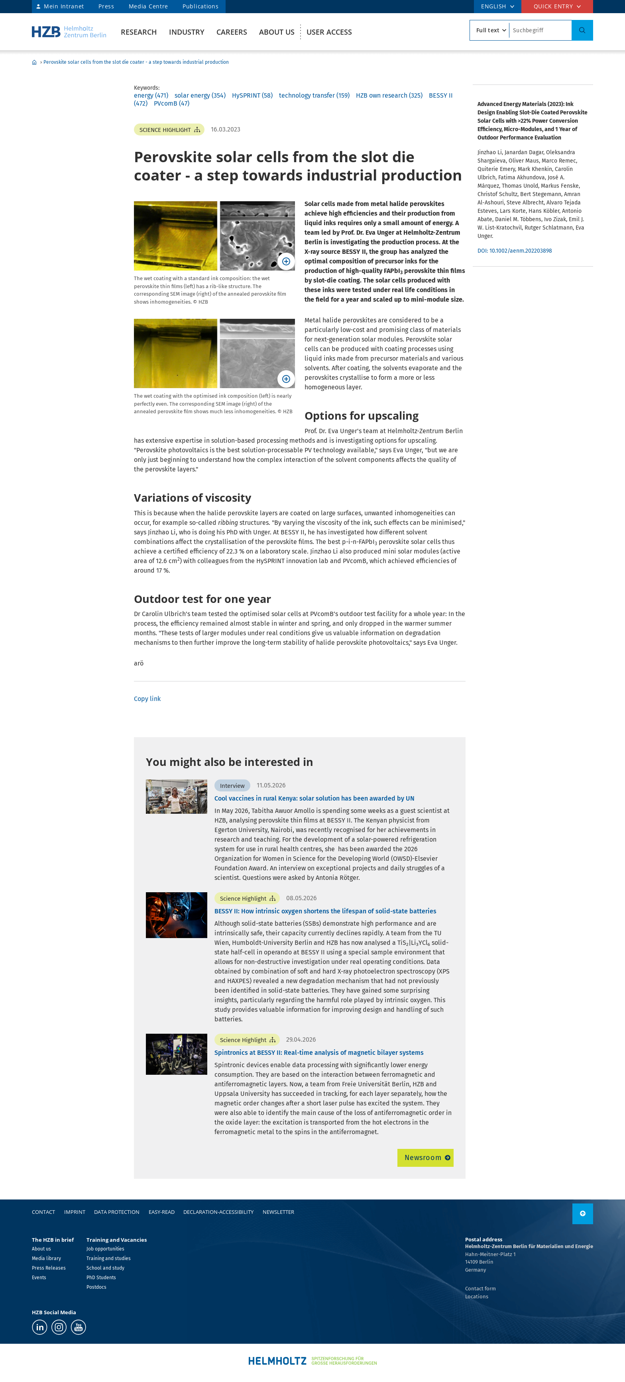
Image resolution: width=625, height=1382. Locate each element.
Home (34, 62)
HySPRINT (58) (252, 95)
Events (39, 1277)
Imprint (74, 1211)
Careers (231, 32)
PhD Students (101, 1277)
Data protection (117, 1211)
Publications (200, 6)
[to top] (582, 1213)
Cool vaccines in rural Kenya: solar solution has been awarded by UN (314, 798)
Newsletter (278, 1211)
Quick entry (553, 6)
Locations (476, 1297)
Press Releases (49, 1268)
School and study (105, 1268)
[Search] (582, 30)
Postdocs (96, 1287)
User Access (329, 32)
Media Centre (148, 6)
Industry (186, 32)
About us (277, 32)
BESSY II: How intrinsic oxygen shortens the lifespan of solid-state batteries (325, 911)
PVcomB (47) (171, 103)
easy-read (162, 1211)
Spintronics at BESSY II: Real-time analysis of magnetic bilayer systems (319, 1052)
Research (139, 32)
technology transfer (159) (314, 95)
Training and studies (108, 1258)
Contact (43, 1211)
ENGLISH (493, 6)
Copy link (147, 699)
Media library (46, 1258)
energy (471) (151, 95)
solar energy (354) (200, 95)
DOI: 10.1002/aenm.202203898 (515, 250)
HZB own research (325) (389, 95)
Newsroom (423, 1157)
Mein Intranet (64, 6)
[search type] (489, 30)
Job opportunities (105, 1249)
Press (106, 6)
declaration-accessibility (218, 1211)
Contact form (480, 1289)
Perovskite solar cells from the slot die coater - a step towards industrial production (136, 62)
